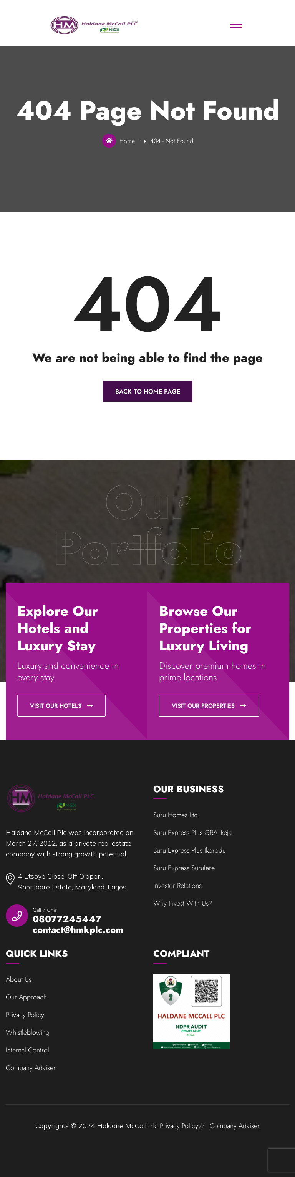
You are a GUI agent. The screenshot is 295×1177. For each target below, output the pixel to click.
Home (129, 140)
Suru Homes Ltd (175, 815)
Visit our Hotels (61, 706)
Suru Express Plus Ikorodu (189, 850)
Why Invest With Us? (182, 903)
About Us (18, 979)
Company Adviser (31, 1068)
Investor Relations (177, 886)
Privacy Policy (25, 1015)
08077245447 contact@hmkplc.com (78, 924)
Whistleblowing (28, 1032)
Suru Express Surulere (184, 868)
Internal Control (27, 1050)
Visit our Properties (209, 706)
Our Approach (26, 997)
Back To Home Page (147, 391)
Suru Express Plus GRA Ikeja (192, 833)
